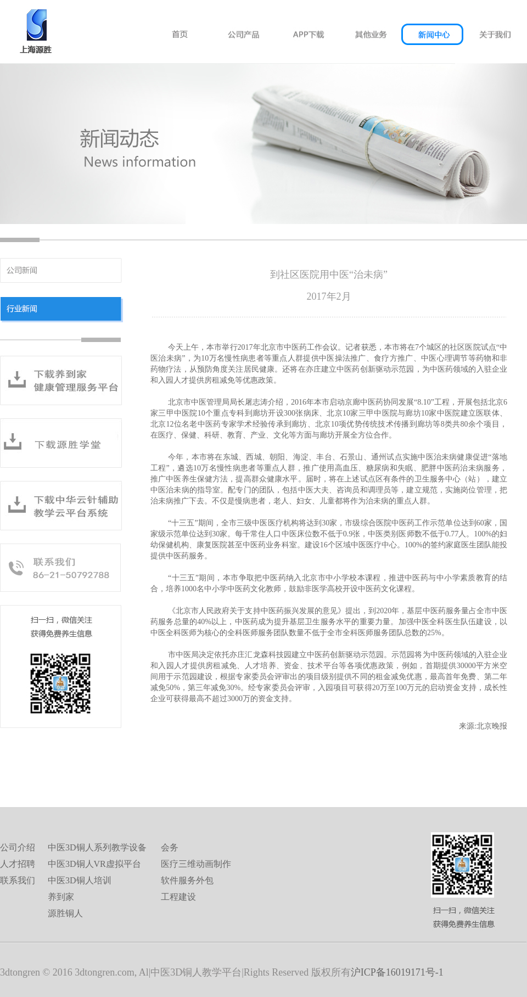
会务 (169, 847)
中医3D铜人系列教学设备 (97, 847)
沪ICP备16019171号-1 (397, 972)
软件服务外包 (187, 880)
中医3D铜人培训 (79, 880)
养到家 (61, 896)
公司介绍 (17, 847)
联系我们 (17, 880)
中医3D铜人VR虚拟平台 (94, 864)
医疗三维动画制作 (196, 864)
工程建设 (178, 896)
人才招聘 (17, 864)
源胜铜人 (65, 913)
